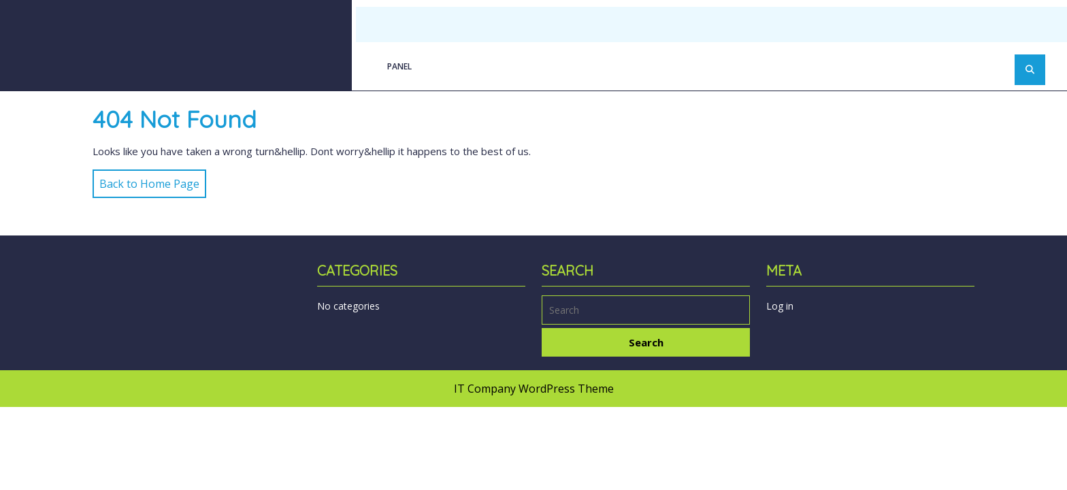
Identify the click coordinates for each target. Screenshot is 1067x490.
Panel (399, 66)
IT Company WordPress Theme (534, 388)
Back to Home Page (146, 180)
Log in (779, 305)
